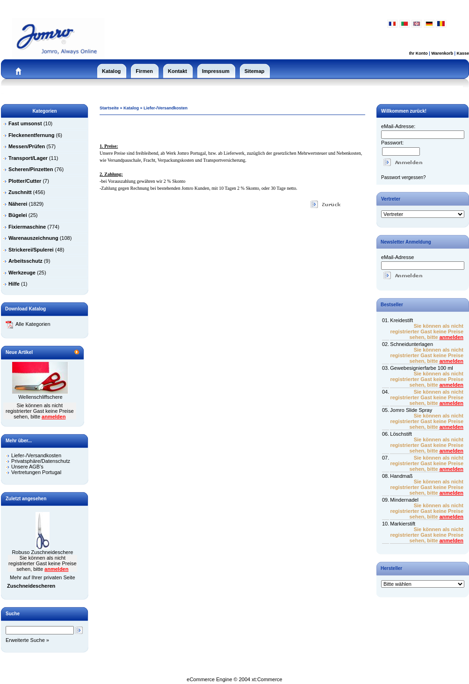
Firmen (144, 71)
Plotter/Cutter (24, 181)
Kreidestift (401, 320)
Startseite (109, 108)
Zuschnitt (20, 192)
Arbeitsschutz (25, 261)
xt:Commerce (267, 679)
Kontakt (177, 71)
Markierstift (402, 523)
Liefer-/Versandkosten (36, 455)
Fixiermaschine (27, 227)
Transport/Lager (28, 158)
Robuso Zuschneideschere (42, 552)
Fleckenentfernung (31, 135)
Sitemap (255, 71)
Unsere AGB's (27, 466)
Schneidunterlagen (411, 344)
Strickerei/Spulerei (31, 249)
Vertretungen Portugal (36, 472)
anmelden (53, 416)
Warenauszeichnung (33, 238)
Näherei (17, 204)
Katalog (111, 71)
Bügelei (17, 215)
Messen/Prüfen (26, 146)
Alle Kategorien (28, 324)
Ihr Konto (418, 53)
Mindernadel (404, 500)
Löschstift (400, 434)
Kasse (462, 53)
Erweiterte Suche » (27, 640)
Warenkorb (442, 53)
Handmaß (401, 476)
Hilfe (14, 284)
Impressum (216, 71)
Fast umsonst (25, 123)
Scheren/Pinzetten (30, 169)
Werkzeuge (22, 272)
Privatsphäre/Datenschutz (40, 461)
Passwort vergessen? (403, 177)
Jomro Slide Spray (411, 410)
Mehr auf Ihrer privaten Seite (42, 577)
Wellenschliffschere (40, 397)
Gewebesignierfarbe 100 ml (421, 368)
